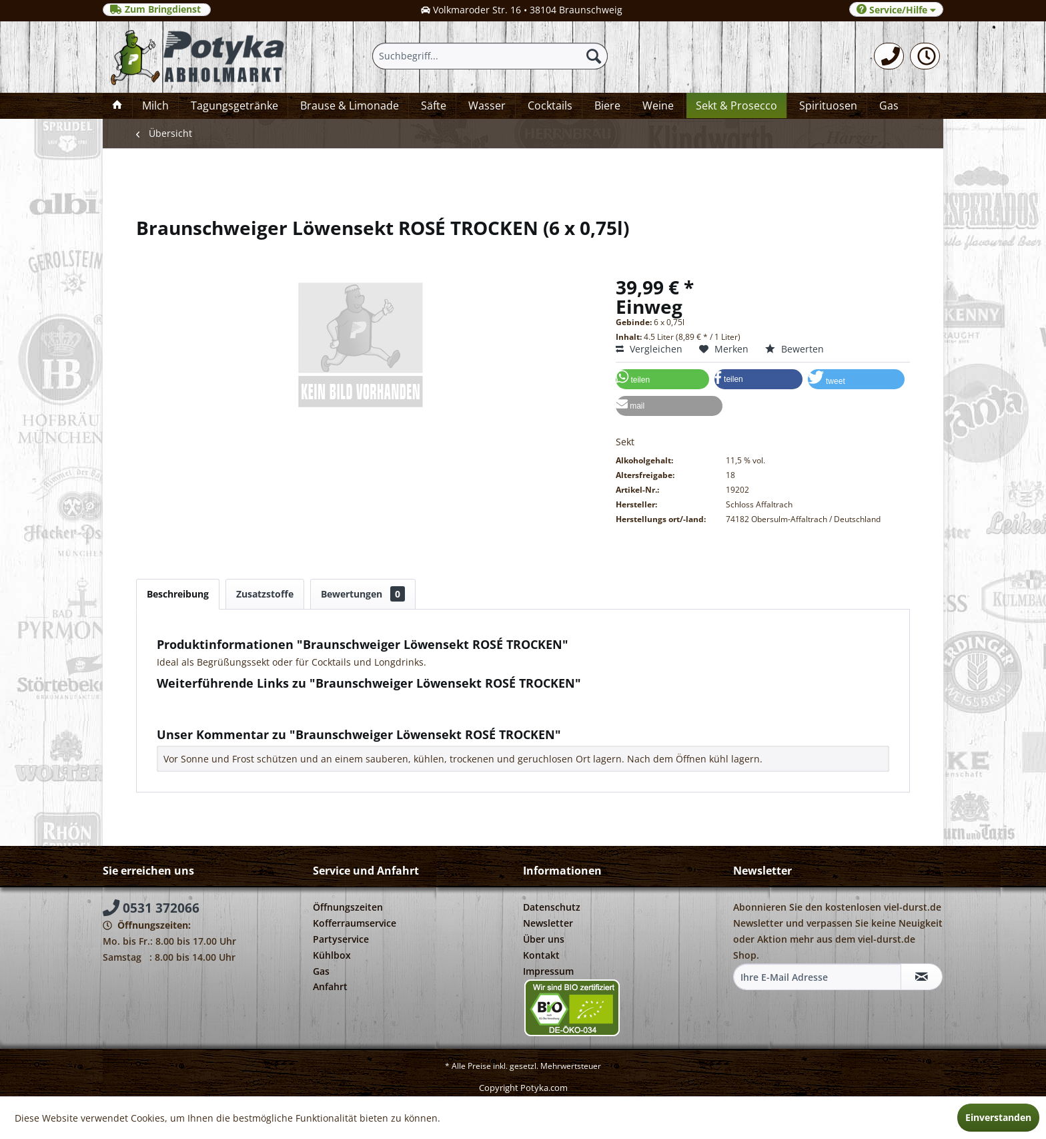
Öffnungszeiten (348, 907)
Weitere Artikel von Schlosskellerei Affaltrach (262, 713)
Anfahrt (330, 986)
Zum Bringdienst (156, 9)
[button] (662, 379)
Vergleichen (649, 349)
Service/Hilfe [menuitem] (896, 9)
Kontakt (541, 955)
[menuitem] (889, 56)
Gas (321, 971)
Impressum (548, 971)
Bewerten (794, 349)
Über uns (543, 939)
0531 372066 (151, 908)
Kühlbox (332, 955)
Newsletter (548, 923)
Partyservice (341, 939)
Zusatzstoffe (265, 594)
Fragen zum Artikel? (207, 700)
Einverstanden (998, 1117)
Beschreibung (178, 594)
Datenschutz (551, 907)
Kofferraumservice (354, 923)
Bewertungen (363, 594)
